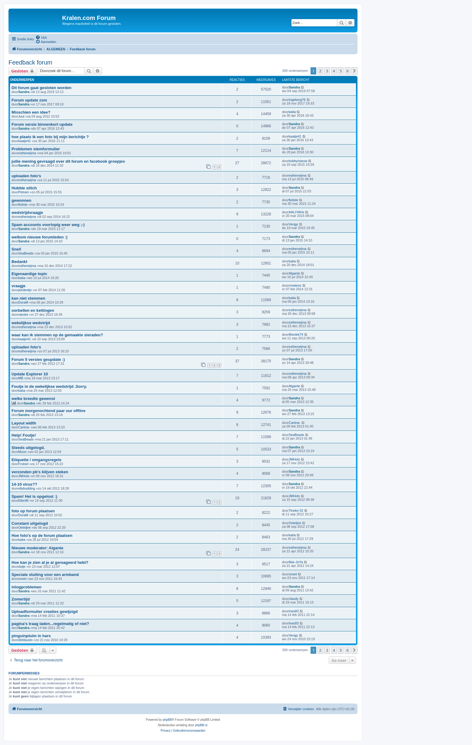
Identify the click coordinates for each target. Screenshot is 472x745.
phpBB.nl (201, 725)
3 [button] (327, 71)
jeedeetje (25, 290)
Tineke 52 (296, 510)
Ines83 (294, 611)
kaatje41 (24, 141)
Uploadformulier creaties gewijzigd (45, 611)
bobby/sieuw (298, 161)
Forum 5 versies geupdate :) (38, 359)
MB (20, 378)
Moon (22, 452)
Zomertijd (21, 599)
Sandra (23, 92)
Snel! (16, 249)
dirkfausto (25, 640)
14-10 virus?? (24, 484)
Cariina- (24, 427)
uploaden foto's (26, 176)
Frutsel (23, 464)
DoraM (23, 302)
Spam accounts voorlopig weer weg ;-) (48, 224)
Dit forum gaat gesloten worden (41, 87)
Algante (294, 273)
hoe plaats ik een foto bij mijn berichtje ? (50, 137)
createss (295, 285)
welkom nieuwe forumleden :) (40, 237)
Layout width (24, 423)
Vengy (293, 224)
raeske (23, 314)
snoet (22, 578)
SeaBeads (26, 253)
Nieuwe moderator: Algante (37, 548)
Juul (21, 116)
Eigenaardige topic (29, 273)
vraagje (18, 286)
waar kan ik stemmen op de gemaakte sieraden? (57, 335)
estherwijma (27, 153)
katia (292, 112)
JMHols (294, 459)
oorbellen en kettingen (33, 310)
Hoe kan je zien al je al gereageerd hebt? (50, 562)
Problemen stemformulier (36, 149)
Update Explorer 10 (30, 374)
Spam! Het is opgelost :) (34, 496)
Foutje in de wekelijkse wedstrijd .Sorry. (49, 386)
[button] (354, 71)
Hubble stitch (24, 188)
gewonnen (21, 200)
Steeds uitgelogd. (28, 447)
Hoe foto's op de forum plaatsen (42, 535)
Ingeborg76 (297, 99)
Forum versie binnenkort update (42, 124)
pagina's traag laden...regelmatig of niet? (50, 623)
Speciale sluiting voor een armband (45, 574)
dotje (21, 566)
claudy (293, 598)
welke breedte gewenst (33, 398)
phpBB (167, 719)
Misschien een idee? (31, 112)
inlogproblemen (27, 587)
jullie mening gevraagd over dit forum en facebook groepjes (68, 161)
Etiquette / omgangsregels (36, 459)
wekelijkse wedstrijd (31, 323)
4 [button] (334, 71)
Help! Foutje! (24, 435)
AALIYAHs (296, 212)
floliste (23, 204)
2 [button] (320, 71)
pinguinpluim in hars (31, 636)
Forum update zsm (29, 100)
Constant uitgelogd (30, 523)
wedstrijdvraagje (27, 212)
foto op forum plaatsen (33, 511)
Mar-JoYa (296, 562)
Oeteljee (24, 527)
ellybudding (26, 488)
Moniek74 (296, 334)
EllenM (23, 500)
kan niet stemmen (28, 298)
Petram (23, 192)
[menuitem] (41, 37)
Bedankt (19, 261)
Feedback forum (30, 62)
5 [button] (341, 71)
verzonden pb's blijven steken (40, 472)
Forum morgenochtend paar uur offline (48, 410)
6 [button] (348, 71)
